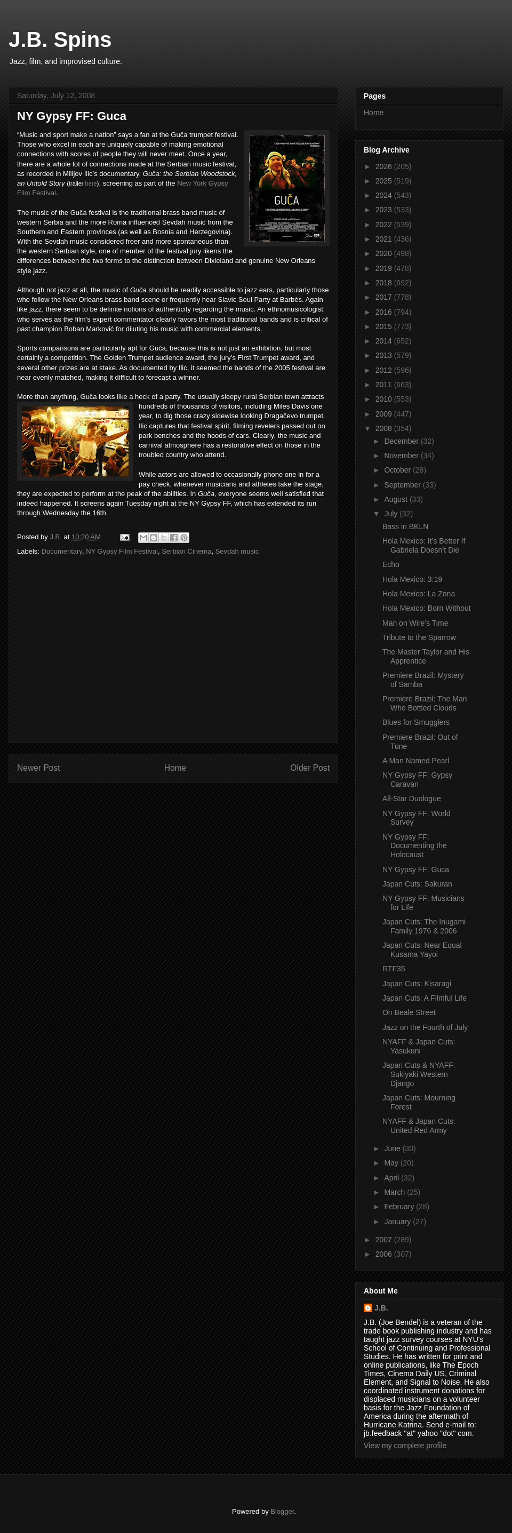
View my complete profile (405, 1445)
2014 (384, 341)
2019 (384, 268)
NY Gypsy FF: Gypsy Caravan (417, 779)
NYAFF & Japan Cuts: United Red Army (418, 1126)
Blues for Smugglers (416, 722)
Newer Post (38, 767)
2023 (384, 209)
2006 (384, 1254)
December (402, 441)
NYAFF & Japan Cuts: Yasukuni (418, 1046)
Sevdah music (237, 551)
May (392, 1163)
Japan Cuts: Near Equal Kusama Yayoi (422, 950)
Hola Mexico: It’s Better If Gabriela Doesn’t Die (423, 545)
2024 (384, 195)
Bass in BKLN (405, 526)
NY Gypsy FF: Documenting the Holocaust (414, 846)
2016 (384, 312)
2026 (384, 166)
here (91, 183)
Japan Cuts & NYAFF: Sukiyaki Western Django (418, 1074)
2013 (384, 355)
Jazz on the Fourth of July (425, 1027)
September (403, 485)
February (400, 1206)
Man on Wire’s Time (415, 623)
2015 (384, 326)
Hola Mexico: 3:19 (412, 579)
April (392, 1177)
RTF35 (393, 968)
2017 (384, 297)
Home (175, 767)
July (391, 513)
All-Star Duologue (411, 798)
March (395, 1192)
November (402, 455)
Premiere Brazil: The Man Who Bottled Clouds (424, 703)
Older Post (310, 767)
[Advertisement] (173, 659)
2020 (384, 253)
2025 (384, 181)
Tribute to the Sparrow (419, 637)
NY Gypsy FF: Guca (415, 869)
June (393, 1148)
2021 (384, 239)
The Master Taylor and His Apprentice (425, 656)
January (398, 1221)
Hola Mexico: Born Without (426, 608)
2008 (384, 428)
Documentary (62, 551)
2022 (384, 224)
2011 (384, 384)
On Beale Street (409, 1012)
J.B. (381, 1308)
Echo (390, 564)
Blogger (282, 1511)
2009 (384, 414)
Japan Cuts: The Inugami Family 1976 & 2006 (424, 926)
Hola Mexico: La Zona (418, 593)
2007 (384, 1239)
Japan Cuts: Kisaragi (416, 983)
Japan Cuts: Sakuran (417, 884)
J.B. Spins (60, 39)
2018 (384, 282)
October (398, 470)
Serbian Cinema (186, 551)
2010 (384, 399)
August (396, 499)
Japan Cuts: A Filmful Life (424, 998)
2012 (384, 370)
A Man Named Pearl (415, 760)
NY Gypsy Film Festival (122, 551)
